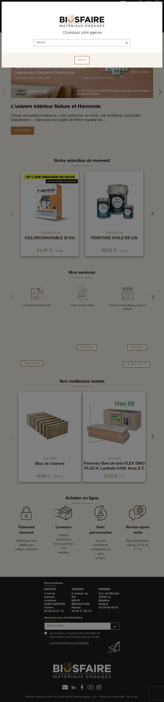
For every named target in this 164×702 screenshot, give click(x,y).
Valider (82, 60)
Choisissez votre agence (82, 33)
